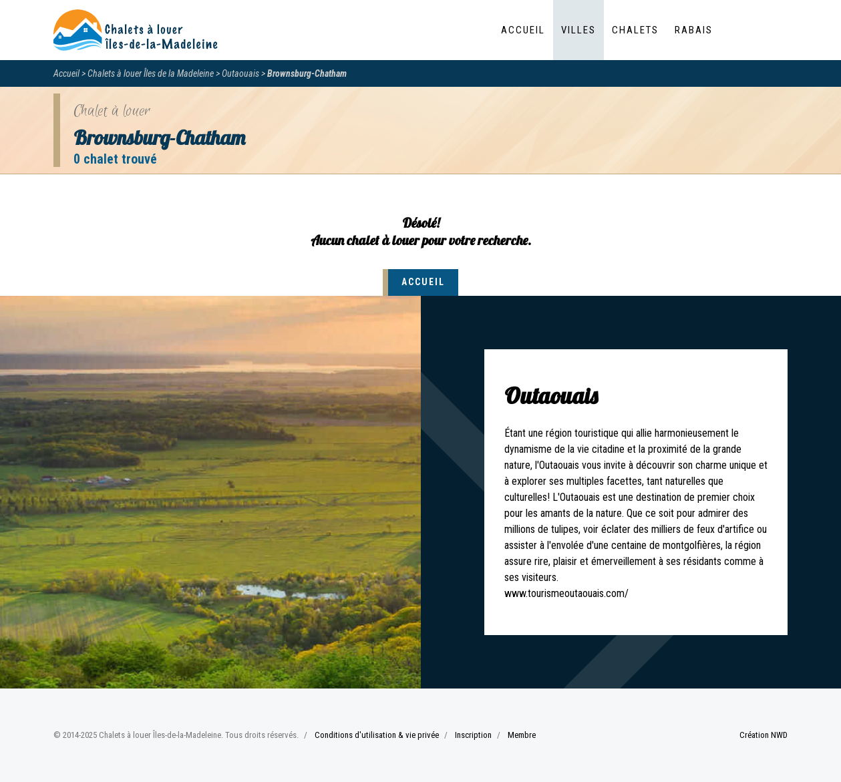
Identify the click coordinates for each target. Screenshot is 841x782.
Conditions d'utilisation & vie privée (377, 735)
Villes (578, 30)
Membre (522, 735)
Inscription (473, 735)
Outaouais (240, 73)
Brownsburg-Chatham (307, 73)
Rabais (694, 30)
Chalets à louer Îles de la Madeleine (151, 73)
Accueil (523, 30)
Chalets (635, 30)
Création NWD (763, 735)
